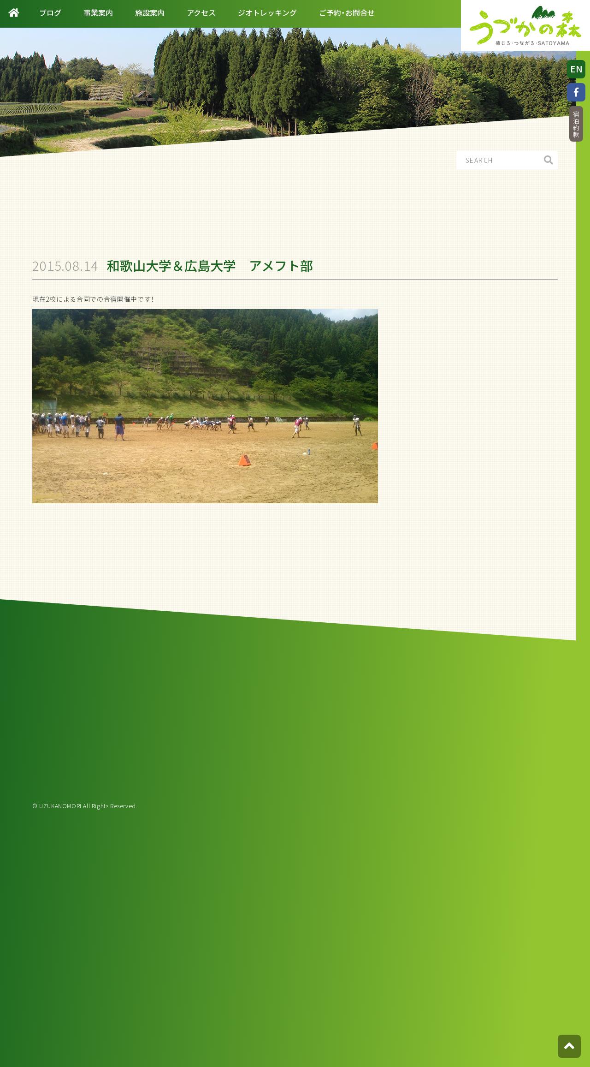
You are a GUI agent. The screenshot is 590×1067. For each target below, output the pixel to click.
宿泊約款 (576, 124)
